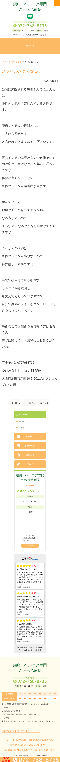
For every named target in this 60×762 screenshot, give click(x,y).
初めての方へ (21, 740)
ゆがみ (21, 427)
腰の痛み (35, 740)
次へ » (44, 402)
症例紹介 (18, 750)
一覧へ (30, 402)
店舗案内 (7, 750)
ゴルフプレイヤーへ (39, 744)
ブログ (53, 750)
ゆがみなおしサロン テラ (21, 731)
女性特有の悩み (18, 744)
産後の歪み (47, 740)
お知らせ (43, 750)
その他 (21, 421)
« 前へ (16, 402)
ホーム (9, 740)
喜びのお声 (31, 750)
